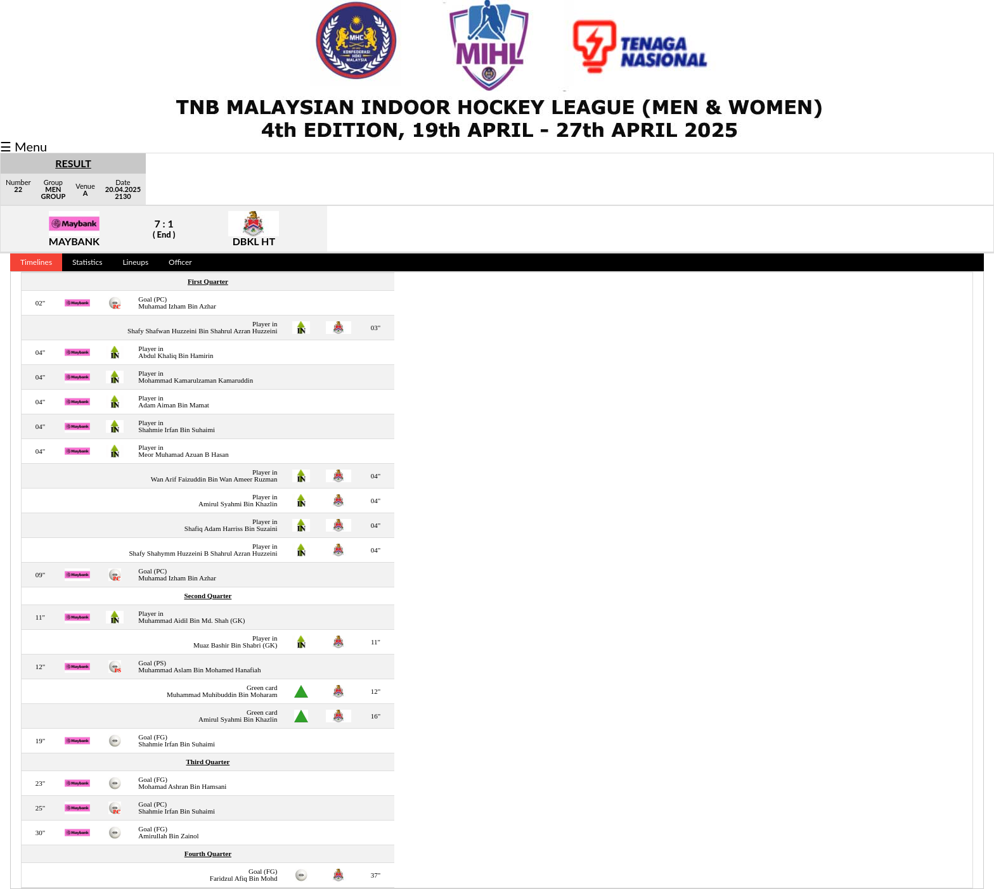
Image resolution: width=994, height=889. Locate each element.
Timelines (36, 262)
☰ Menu (23, 146)
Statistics (87, 262)
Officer (180, 262)
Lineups (135, 262)
